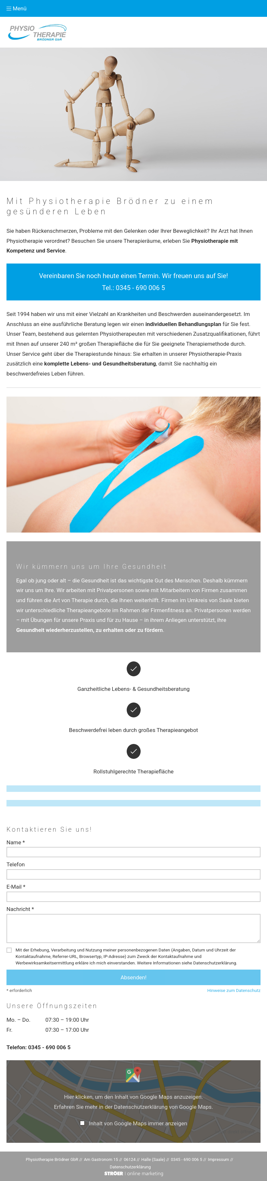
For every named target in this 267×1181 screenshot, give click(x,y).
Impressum (218, 1159)
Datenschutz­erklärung (130, 1166)
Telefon (15, 864)
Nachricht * (20, 909)
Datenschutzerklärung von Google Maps (163, 1107)
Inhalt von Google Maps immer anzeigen (138, 1123)
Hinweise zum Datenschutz (234, 990)
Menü (16, 8)
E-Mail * (15, 886)
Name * (15, 842)
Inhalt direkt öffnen (234, 1132)
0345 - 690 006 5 (140, 288)
